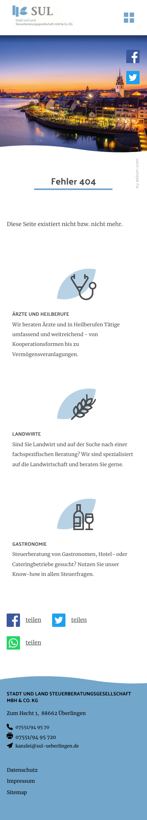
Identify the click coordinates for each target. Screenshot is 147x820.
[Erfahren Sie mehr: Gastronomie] (73, 545)
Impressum (21, 781)
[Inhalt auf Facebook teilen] (27, 620)
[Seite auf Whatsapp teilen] (27, 643)
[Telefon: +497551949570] (32, 728)
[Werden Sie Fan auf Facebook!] (133, 56)
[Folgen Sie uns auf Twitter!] (133, 77)
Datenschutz (22, 770)
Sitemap (17, 792)
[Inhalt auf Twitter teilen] (72, 620)
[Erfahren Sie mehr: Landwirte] (73, 435)
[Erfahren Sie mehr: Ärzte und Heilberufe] (73, 320)
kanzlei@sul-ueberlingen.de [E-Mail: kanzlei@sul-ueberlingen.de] (47, 746)
